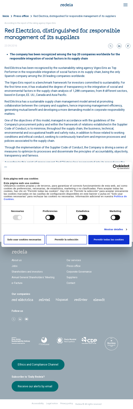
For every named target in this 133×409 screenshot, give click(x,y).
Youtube (26, 319)
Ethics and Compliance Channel (38, 364)
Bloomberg (111, 343)
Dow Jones (22, 340)
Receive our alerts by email (35, 386)
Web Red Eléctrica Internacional (81, 299)
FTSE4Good (44, 341)
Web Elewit (99, 299)
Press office (21, 16)
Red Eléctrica (22, 299)
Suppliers (72, 277)
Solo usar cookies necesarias (24, 239)
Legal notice (52, 403)
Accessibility (38, 403)
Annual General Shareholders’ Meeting (33, 277)
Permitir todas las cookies (109, 239)
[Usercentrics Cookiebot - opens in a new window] (115, 166)
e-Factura (17, 283)
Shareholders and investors (27, 271)
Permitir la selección (66, 239)
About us (17, 260)
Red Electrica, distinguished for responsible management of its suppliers (74, 16)
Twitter (14, 319)
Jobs (14, 266)
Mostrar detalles (113, 229)
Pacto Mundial (66, 340)
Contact (71, 283)
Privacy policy (66, 403)
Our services (74, 260)
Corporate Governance (79, 271)
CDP (89, 340)
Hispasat (62, 299)
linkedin (20, 319)
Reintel (44, 299)
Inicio (6, 16)
